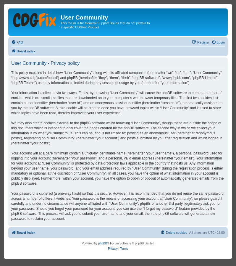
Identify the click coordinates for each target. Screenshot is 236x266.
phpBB (102, 243)
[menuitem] (17, 42)
